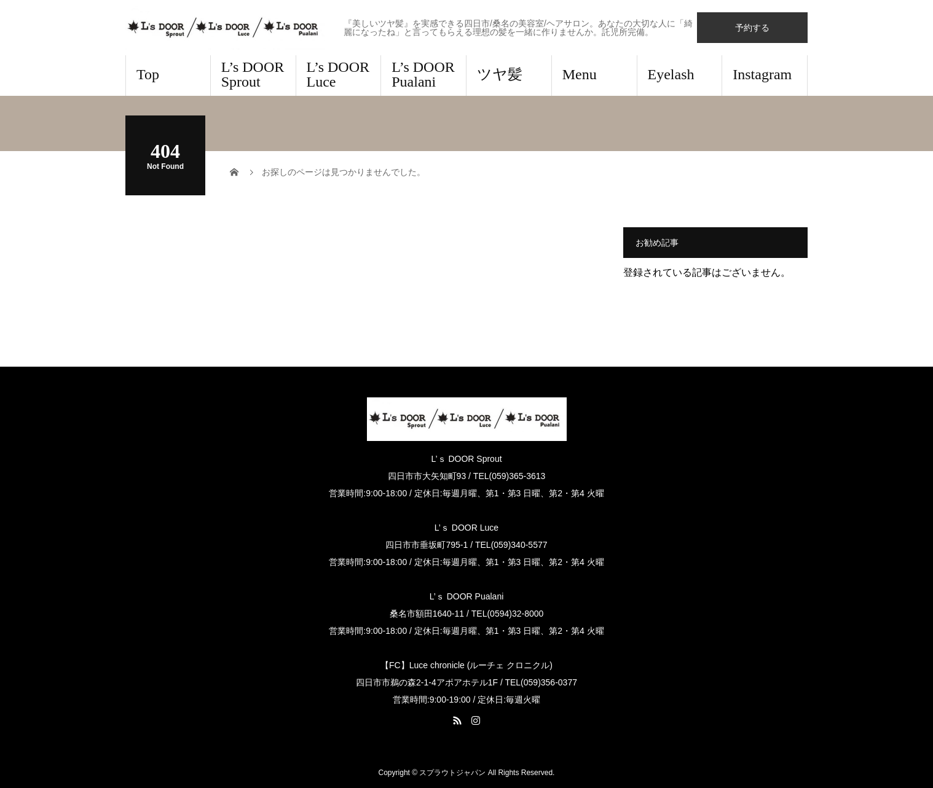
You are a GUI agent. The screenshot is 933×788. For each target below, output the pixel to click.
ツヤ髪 (499, 74)
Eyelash (671, 74)
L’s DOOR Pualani (423, 74)
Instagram (762, 74)
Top (147, 74)
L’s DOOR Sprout (252, 74)
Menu (579, 74)
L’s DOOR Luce (338, 74)
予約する (752, 28)
